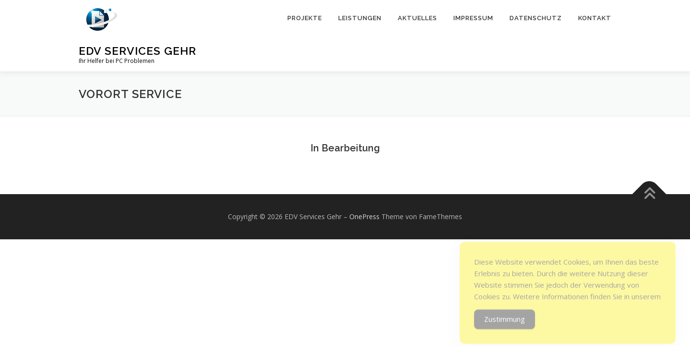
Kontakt (594, 18)
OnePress (364, 216)
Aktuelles (417, 18)
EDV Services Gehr (137, 50)
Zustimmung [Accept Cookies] (504, 326)
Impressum (473, 18)
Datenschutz (536, 18)
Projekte (304, 18)
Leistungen (359, 18)
